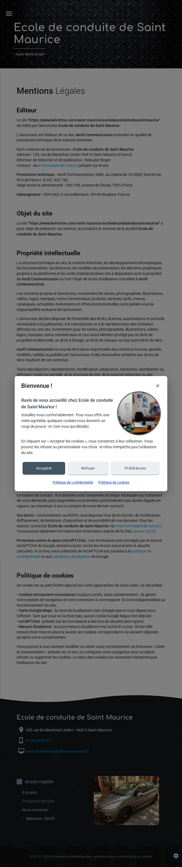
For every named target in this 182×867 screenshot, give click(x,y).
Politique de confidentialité (73, 482)
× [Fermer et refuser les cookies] (158, 385)
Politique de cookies (113, 482)
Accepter (44, 468)
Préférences (135, 468)
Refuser (88, 468)
